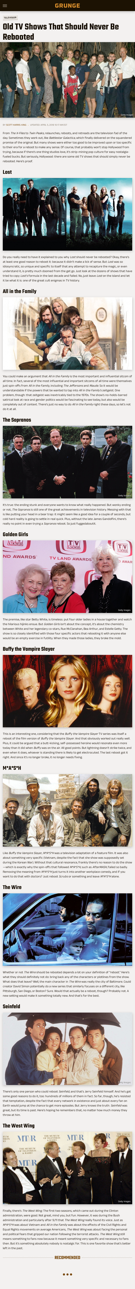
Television (10, 17)
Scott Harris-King (16, 124)
